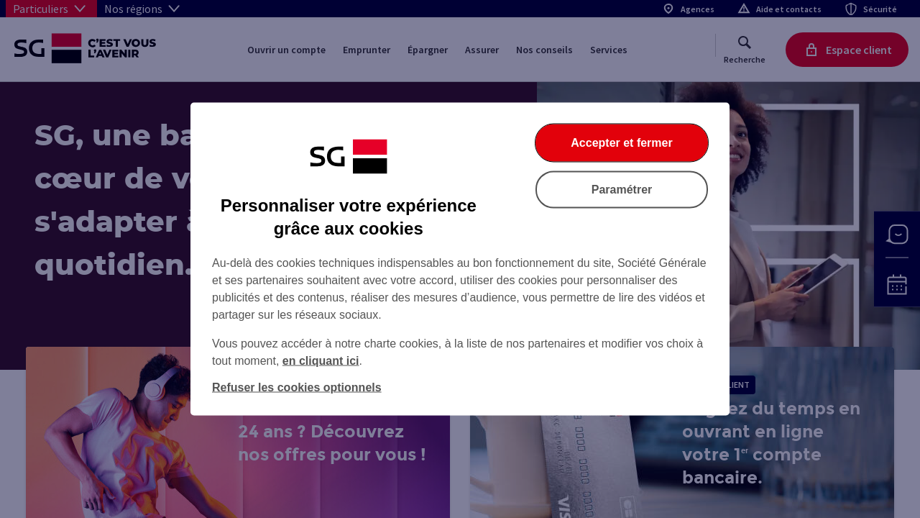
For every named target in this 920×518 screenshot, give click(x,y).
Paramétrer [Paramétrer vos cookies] (622, 189)
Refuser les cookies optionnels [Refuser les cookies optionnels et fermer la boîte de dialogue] (297, 387)
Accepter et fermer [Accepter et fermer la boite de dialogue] (621, 143)
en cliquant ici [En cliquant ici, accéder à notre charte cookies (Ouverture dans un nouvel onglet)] (320, 361)
